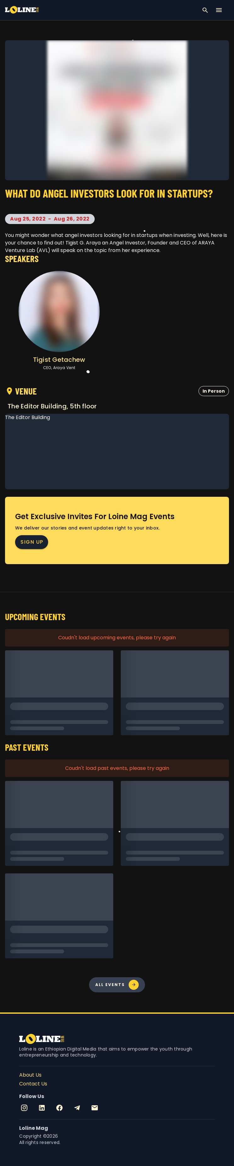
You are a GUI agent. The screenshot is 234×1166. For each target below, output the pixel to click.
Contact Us (33, 1083)
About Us (30, 1075)
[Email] (94, 1107)
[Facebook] (59, 1107)
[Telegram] (77, 1107)
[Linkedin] (41, 1107)
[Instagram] (24, 1107)
